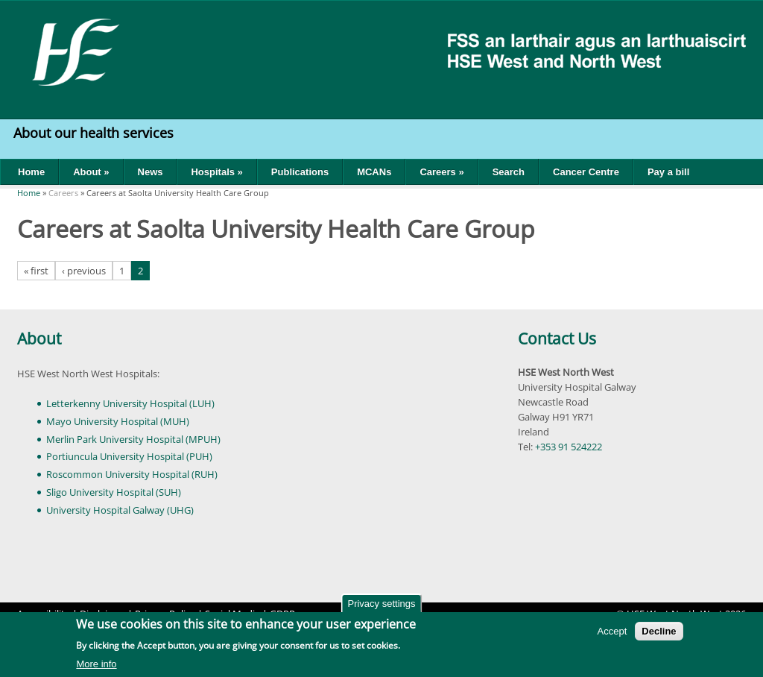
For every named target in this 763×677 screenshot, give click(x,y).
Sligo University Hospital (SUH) (113, 492)
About (39, 338)
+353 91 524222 (568, 446)
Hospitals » (216, 171)
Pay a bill (668, 171)
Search (509, 171)
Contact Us (557, 338)
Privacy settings (381, 604)
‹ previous (84, 270)
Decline (659, 631)
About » (91, 171)
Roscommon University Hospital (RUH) (132, 474)
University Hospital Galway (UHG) (120, 510)
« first (36, 270)
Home (31, 171)
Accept (612, 631)
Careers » (441, 171)
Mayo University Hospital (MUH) (117, 421)
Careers (63, 192)
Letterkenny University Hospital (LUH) (130, 403)
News (150, 171)
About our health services (95, 133)
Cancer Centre (586, 171)
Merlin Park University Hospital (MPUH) (133, 439)
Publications (300, 171)
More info (96, 664)
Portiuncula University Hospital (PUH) (129, 456)
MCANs (374, 171)
